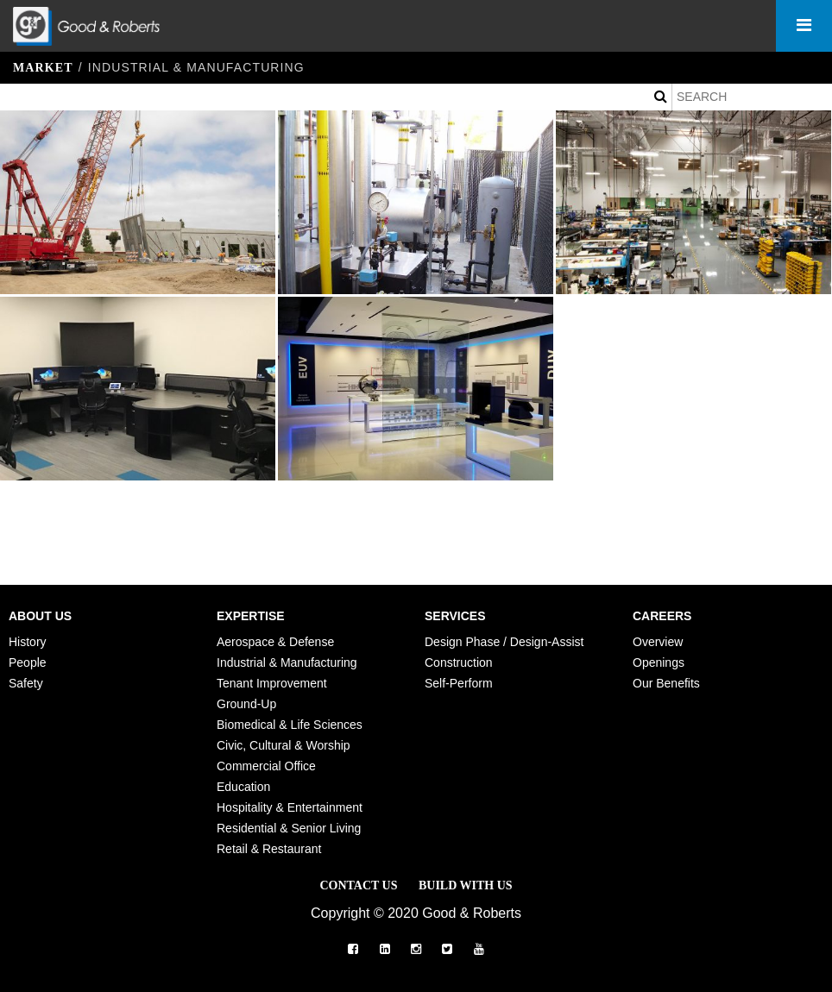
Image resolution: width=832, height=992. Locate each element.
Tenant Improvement (272, 683)
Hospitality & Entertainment (289, 807)
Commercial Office (266, 766)
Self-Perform (459, 683)
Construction (459, 662)
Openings (658, 662)
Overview (658, 642)
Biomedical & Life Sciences (289, 724)
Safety (26, 683)
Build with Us (466, 885)
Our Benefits (666, 683)
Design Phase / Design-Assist (504, 642)
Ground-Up (246, 704)
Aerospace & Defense (275, 642)
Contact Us (358, 885)
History (28, 642)
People (28, 662)
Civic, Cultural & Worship (283, 745)
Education (243, 787)
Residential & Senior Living (289, 828)
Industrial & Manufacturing (287, 662)
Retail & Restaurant (269, 849)
